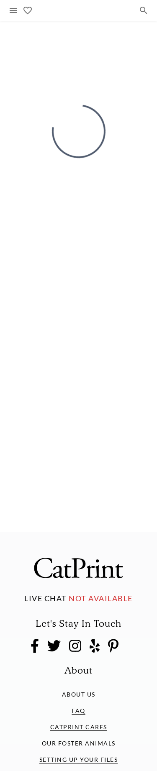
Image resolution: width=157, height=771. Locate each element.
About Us (78, 694)
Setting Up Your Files (78, 759)
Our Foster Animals (79, 743)
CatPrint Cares (78, 726)
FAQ (78, 710)
